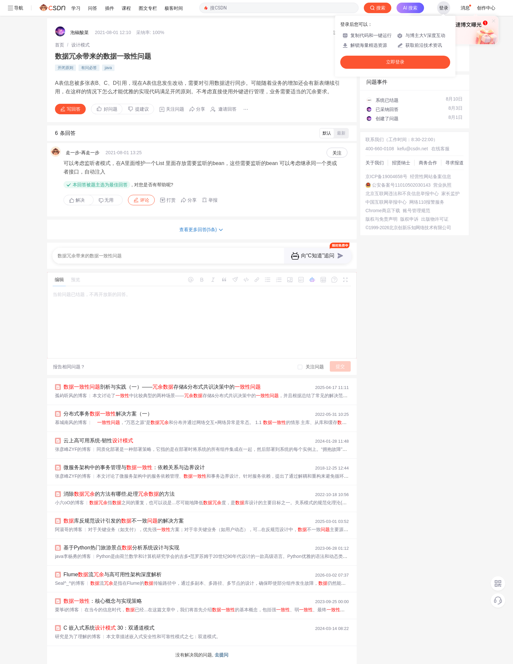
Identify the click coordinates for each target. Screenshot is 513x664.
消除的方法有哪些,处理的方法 (119, 494)
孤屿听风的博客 (71, 395)
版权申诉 (409, 219)
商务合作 (428, 162)
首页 (59, 44)
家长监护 (450, 193)
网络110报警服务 (426, 202)
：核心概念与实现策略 (102, 601)
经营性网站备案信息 (430, 176)
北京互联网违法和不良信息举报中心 (402, 193)
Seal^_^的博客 (70, 583)
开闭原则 (65, 67)
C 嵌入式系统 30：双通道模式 (108, 628)
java (108, 67)
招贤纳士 (401, 162)
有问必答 (89, 67)
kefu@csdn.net (412, 148)
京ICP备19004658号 (386, 176)
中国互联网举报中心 (386, 202)
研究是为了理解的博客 (78, 636)
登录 (443, 7)
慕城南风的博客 (71, 422)
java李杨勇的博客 (73, 556)
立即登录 (395, 62)
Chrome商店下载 (382, 210)
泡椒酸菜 (79, 32)
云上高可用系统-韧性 (98, 440)
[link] (59, 44)
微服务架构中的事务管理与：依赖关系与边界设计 (134, 467)
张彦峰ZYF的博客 (73, 449)
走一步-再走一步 (82, 152)
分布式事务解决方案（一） (107, 413)
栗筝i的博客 (67, 609)
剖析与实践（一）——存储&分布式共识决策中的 (162, 387)
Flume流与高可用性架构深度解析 (112, 574)
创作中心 (486, 7)
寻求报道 (454, 162)
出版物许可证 (435, 219)
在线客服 (440, 148)
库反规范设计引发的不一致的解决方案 (123, 521)
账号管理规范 (416, 210)
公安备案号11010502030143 (401, 185)
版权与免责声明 (381, 219)
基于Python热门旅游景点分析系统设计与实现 (121, 547)
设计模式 (80, 44)
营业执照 (442, 185)
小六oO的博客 (69, 502)
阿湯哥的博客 (68, 529)
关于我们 (374, 162)
